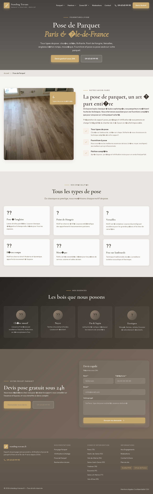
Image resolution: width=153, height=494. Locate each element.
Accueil (6, 73)
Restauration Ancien (61, 462)
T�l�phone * (120, 379)
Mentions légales (127, 489)
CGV (147, 489)
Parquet (60, 5)
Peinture (72, 5)
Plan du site (125, 462)
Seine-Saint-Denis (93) (96, 462)
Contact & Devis (127, 458)
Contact (108, 5)
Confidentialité (139, 489)
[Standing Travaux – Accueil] (20, 5)
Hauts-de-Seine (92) (95, 454)
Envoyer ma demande (114, 423)
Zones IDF (84, 5)
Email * (86, 390)
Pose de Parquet (60, 458)
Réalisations (97, 5)
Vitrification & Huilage (62, 454)
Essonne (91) (92, 471)
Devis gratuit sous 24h (65, 58)
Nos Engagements (127, 449)
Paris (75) (91, 449)
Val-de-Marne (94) (94, 458)
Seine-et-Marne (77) (95, 475)
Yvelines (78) (92, 466)
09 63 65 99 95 (123, 5)
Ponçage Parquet (60, 449)
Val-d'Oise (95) (93, 479)
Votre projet (88, 401)
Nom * (85, 379)
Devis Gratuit (141, 5)
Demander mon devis (17, 407)
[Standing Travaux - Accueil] (15, 446)
